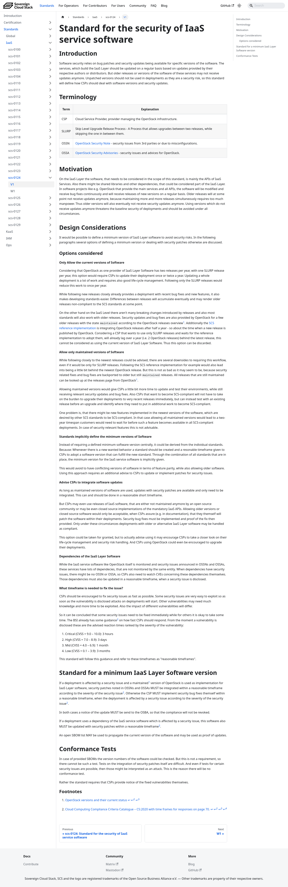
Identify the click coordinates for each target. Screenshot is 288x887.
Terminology (243, 24)
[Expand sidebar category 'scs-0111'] (50, 90)
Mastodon (114, 870)
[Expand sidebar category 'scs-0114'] (50, 110)
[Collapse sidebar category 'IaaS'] (50, 43)
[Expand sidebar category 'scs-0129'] (50, 225)
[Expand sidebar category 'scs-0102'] (50, 63)
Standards (47, 6)
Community (137, 6)
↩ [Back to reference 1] (129, 800)
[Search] (266, 6)
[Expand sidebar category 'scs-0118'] (50, 137)
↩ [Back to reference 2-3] (220, 809)
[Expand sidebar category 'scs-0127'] (50, 211)
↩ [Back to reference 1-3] (138, 800)
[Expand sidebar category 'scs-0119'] (50, 144)
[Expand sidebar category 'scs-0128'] (50, 218)
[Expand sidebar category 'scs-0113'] (50, 103)
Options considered (250, 41)
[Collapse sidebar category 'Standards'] (50, 29)
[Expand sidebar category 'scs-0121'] (50, 157)
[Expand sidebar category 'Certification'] (50, 22)
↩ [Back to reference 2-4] (225, 809)
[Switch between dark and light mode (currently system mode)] (239, 6)
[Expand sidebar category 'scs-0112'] (50, 97)
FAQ (153, 6)
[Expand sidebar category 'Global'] (50, 36)
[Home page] (62, 17)
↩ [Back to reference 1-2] (133, 800)
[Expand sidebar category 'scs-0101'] (50, 56)
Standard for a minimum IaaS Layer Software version (256, 48)
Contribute (31, 864)
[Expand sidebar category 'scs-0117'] (50, 130)
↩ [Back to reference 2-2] (216, 809)
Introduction (243, 19)
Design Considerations (249, 35)
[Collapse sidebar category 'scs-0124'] (50, 178)
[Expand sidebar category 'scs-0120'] (50, 151)
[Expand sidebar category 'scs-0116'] (50, 124)
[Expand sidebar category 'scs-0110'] (50, 83)
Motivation (242, 30)
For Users (118, 6)
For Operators (69, 6)
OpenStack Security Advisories (96, 153)
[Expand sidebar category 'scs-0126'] (50, 205)
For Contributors (95, 6)
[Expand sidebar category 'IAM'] (50, 238)
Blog (164, 6)
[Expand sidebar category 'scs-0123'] (50, 171)
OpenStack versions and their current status (96, 800)
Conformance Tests (247, 56)
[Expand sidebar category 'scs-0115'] (50, 117)
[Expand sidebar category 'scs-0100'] (50, 49)
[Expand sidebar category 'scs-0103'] (50, 70)
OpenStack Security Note (92, 143)
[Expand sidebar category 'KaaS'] (50, 232)
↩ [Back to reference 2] (212, 809)
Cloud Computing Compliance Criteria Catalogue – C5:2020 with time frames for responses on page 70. (137, 809)
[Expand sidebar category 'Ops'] (50, 245)
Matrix (112, 864)
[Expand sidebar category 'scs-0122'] (50, 164)
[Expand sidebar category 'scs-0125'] (50, 198)
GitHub (227, 6)
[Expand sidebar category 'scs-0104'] (50, 76)
